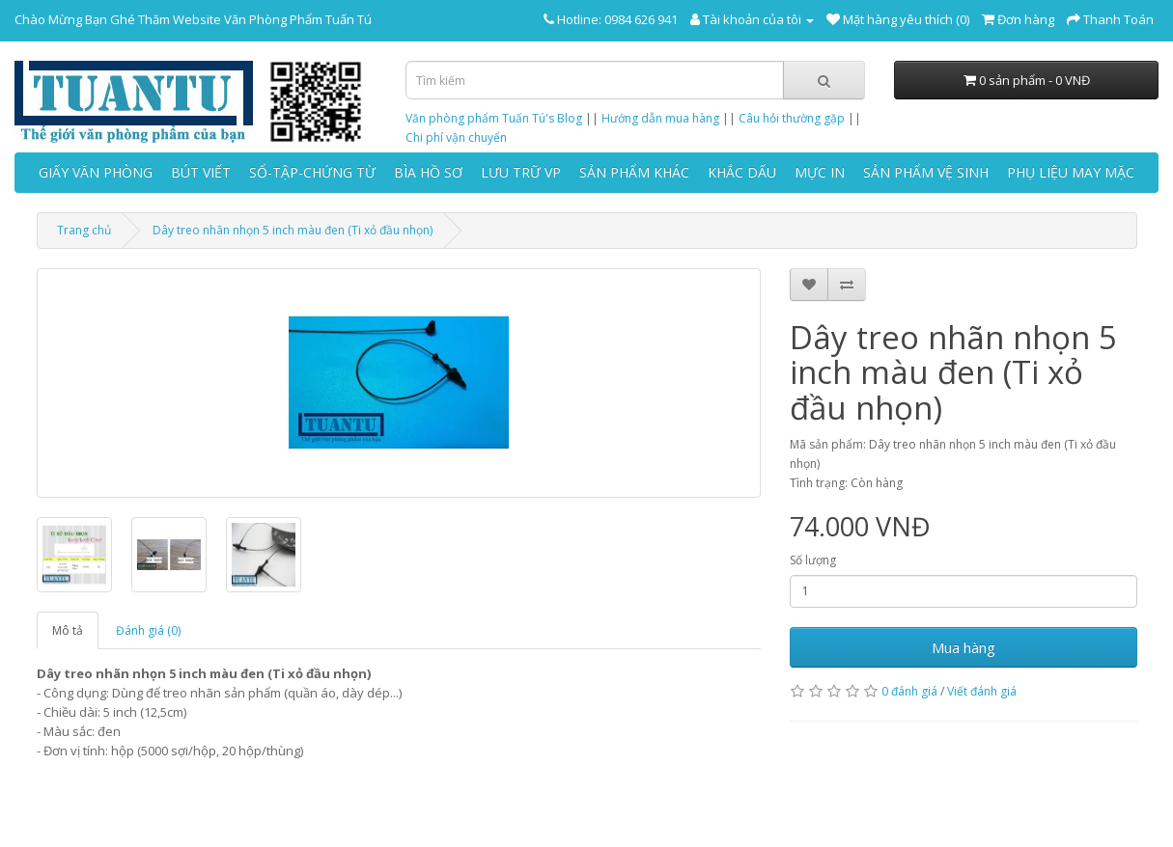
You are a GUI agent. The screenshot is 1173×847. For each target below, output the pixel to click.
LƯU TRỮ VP (521, 172)
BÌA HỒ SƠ (428, 172)
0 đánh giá (909, 691)
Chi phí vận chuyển (456, 137)
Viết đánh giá (982, 691)
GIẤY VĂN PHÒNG (96, 172)
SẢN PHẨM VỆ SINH (926, 172)
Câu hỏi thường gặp (792, 118)
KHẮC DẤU (742, 172)
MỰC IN (820, 172)
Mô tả (67, 630)
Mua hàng (963, 647)
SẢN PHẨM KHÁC (634, 172)
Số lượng (813, 560)
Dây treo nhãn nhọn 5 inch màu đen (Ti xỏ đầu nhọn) (293, 230)
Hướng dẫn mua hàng (660, 118)
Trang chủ (84, 230)
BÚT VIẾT (201, 172)
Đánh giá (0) (148, 630)
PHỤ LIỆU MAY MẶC (1070, 172)
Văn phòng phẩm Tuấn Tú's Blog (493, 118)
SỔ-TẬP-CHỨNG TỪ (312, 172)
